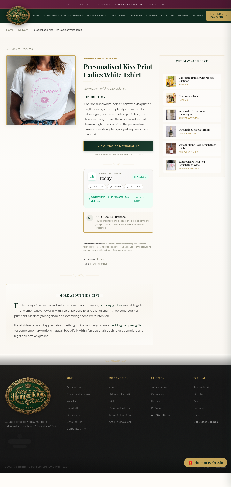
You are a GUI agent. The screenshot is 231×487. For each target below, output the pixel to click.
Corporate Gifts (76, 428)
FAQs (112, 401)
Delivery (196, 15)
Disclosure (221, 449)
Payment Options (119, 407)
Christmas (199, 415)
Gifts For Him (74, 415)
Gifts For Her (74, 421)
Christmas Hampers (78, 394)
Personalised (201, 387)
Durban (155, 401)
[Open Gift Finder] (205, 463)
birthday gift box (111, 305)
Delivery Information (121, 394)
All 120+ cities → (160, 415)
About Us (114, 387)
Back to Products (19, 49)
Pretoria (156, 407)
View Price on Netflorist (118, 146)
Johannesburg (159, 387)
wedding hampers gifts (125, 325)
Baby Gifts (73, 407)
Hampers (198, 407)
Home (10, 29)
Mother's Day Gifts (218, 15)
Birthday (198, 394)
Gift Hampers (75, 387)
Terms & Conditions (120, 415)
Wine (196, 401)
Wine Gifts (73, 401)
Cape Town (158, 394)
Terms (197, 449)
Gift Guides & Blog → (205, 421)
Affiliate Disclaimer (120, 421)
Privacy (208, 449)
